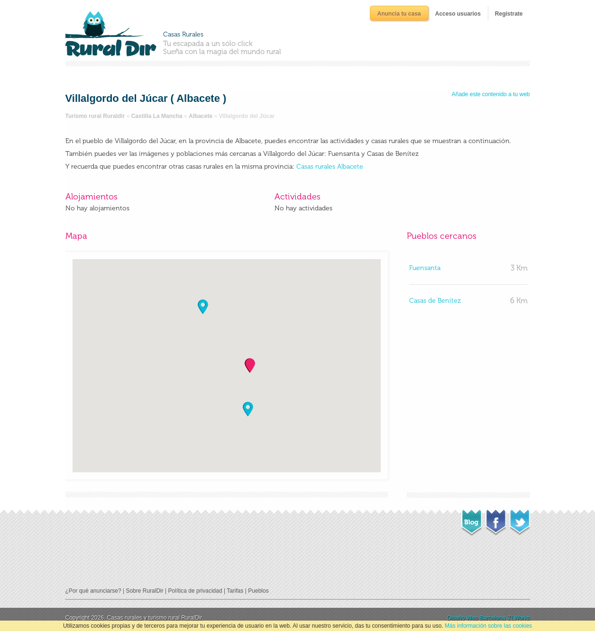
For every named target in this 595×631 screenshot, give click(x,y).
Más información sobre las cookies (488, 625)
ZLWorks (519, 617)
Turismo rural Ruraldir (95, 116)
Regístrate (509, 13)
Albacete (200, 116)
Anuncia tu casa (399, 13)
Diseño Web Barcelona (476, 617)
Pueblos (258, 590)
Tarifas (235, 590)
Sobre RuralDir (144, 590)
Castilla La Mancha (157, 116)
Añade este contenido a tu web (491, 94)
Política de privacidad (195, 590)
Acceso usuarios (458, 13)
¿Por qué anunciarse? (93, 590)
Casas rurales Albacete (329, 166)
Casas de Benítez (435, 301)
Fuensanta (424, 268)
